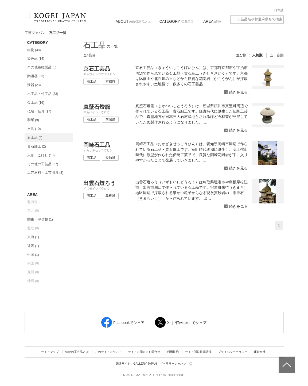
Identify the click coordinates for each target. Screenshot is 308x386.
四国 (33, 263)
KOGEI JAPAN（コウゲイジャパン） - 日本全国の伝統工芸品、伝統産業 (54, 20)
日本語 (279, 10)
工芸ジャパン (35, 33)
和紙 (33, 120)
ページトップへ (286, 360)
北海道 (34, 202)
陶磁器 (35, 76)
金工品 (35, 103)
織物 (34, 50)
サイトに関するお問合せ (144, 351)
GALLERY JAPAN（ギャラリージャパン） (162, 363)
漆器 (34, 85)
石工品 (34, 138)
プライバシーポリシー (232, 351)
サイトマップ (50, 351)
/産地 (212, 21)
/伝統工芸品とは (133, 21)
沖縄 (33, 281)
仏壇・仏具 (39, 111)
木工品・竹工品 (42, 94)
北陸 (33, 228)
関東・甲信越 (40, 219)
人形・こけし (41, 155)
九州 (33, 272)
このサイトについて (108, 351)
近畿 (33, 246)
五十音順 (277, 55)
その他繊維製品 (41, 67)
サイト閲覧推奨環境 (198, 351)
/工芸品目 (176, 21)
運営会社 (260, 351)
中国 (33, 255)
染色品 (35, 58)
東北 (33, 211)
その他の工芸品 (42, 164)
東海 (33, 237)
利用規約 (173, 351)
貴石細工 (36, 146)
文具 (34, 129)
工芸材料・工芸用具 (45, 173)
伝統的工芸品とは (77, 351)
